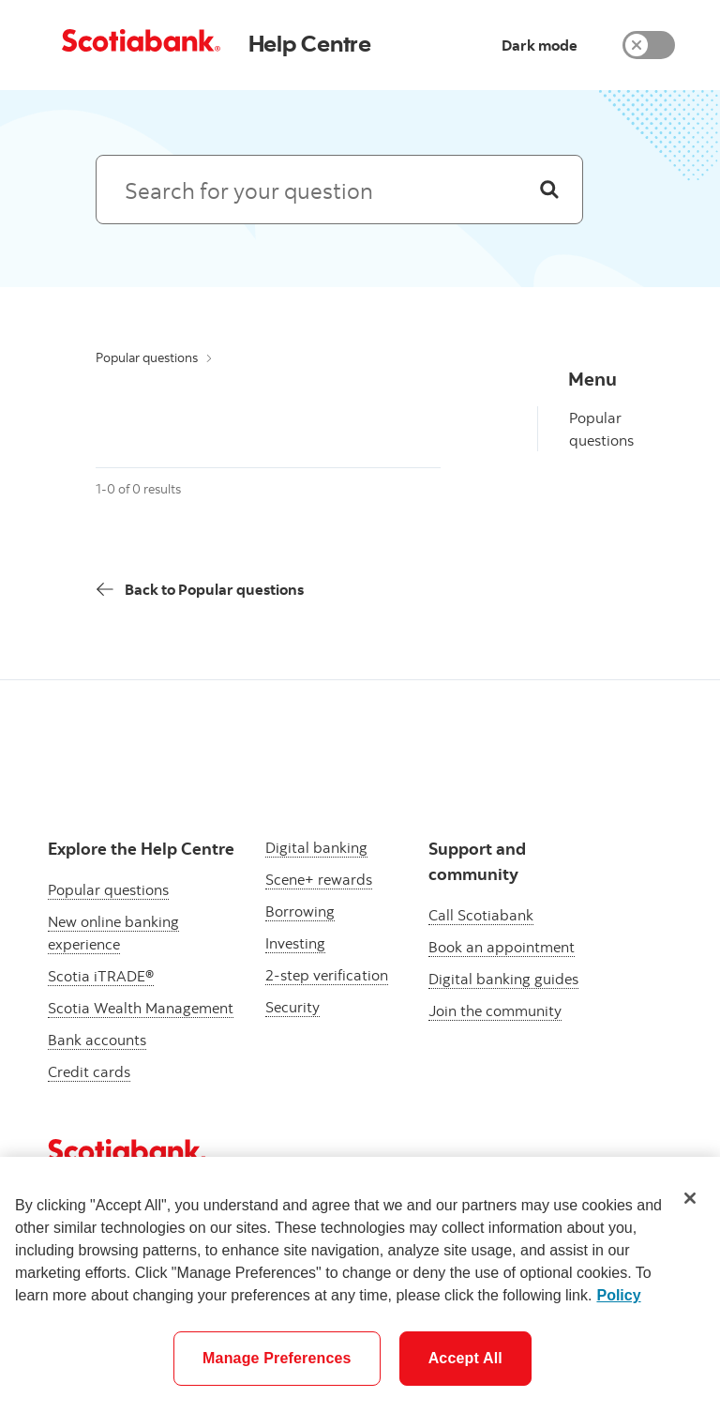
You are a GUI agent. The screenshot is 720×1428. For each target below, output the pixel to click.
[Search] (549, 189)
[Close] (690, 1198)
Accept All (465, 1358)
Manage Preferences (277, 1358)
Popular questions (147, 357)
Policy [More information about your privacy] (618, 1295)
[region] (360, 1292)
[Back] (200, 589)
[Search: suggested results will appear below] (339, 189)
